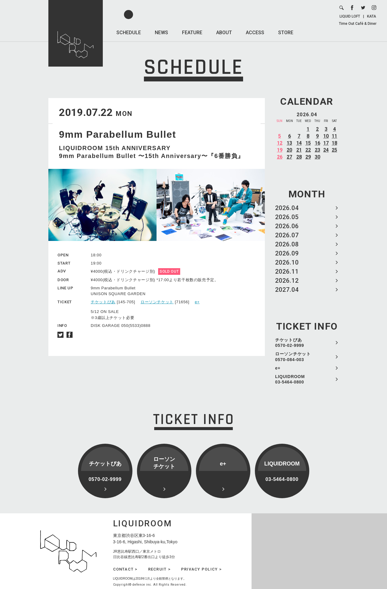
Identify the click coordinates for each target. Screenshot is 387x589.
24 (326, 150)
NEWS (161, 32)
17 (326, 143)
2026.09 (287, 253)
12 (279, 143)
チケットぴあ (103, 302)
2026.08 (287, 244)
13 (289, 143)
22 (308, 150)
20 (289, 150)
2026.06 (287, 226)
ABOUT (224, 32)
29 (308, 157)
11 (334, 136)
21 (299, 150)
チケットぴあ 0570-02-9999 (289, 342)
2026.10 (287, 262)
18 (334, 143)
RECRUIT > (159, 569)
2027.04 (287, 290)
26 (279, 157)
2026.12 (287, 281)
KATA (371, 16)
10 (326, 136)
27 (289, 157)
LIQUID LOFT (350, 16)
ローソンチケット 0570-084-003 (293, 356)
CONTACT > (125, 569)
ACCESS (255, 32)
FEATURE (192, 32)
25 (334, 150)
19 (279, 150)
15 (308, 143)
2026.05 (287, 217)
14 (299, 143)
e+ (277, 368)
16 (317, 143)
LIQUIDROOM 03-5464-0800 (290, 379)
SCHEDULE (128, 32)
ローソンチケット (157, 302)
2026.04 (287, 208)
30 (317, 157)
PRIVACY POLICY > (201, 569)
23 (317, 150)
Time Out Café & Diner (357, 23)
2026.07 (287, 235)
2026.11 (287, 271)
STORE (285, 32)
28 (299, 157)
